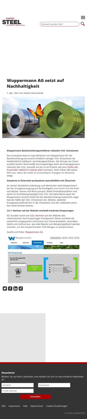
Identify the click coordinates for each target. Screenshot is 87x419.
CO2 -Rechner (37, 215)
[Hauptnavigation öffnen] (83, 17)
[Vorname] (18, 385)
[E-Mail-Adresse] (18, 391)
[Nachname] (54, 385)
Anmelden (35, 396)
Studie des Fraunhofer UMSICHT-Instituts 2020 (42, 168)
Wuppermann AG (34, 232)
